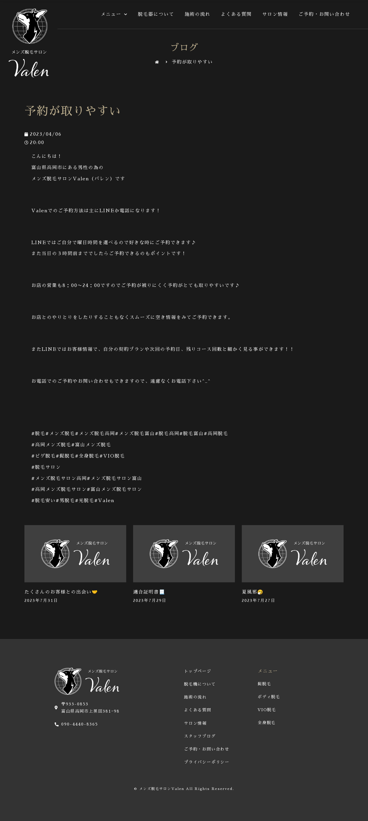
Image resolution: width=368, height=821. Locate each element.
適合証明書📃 (149, 592)
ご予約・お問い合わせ (324, 14)
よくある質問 (236, 14)
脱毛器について (156, 14)
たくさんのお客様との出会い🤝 (61, 592)
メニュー (114, 14)
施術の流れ (197, 14)
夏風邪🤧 (253, 592)
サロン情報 (275, 14)
